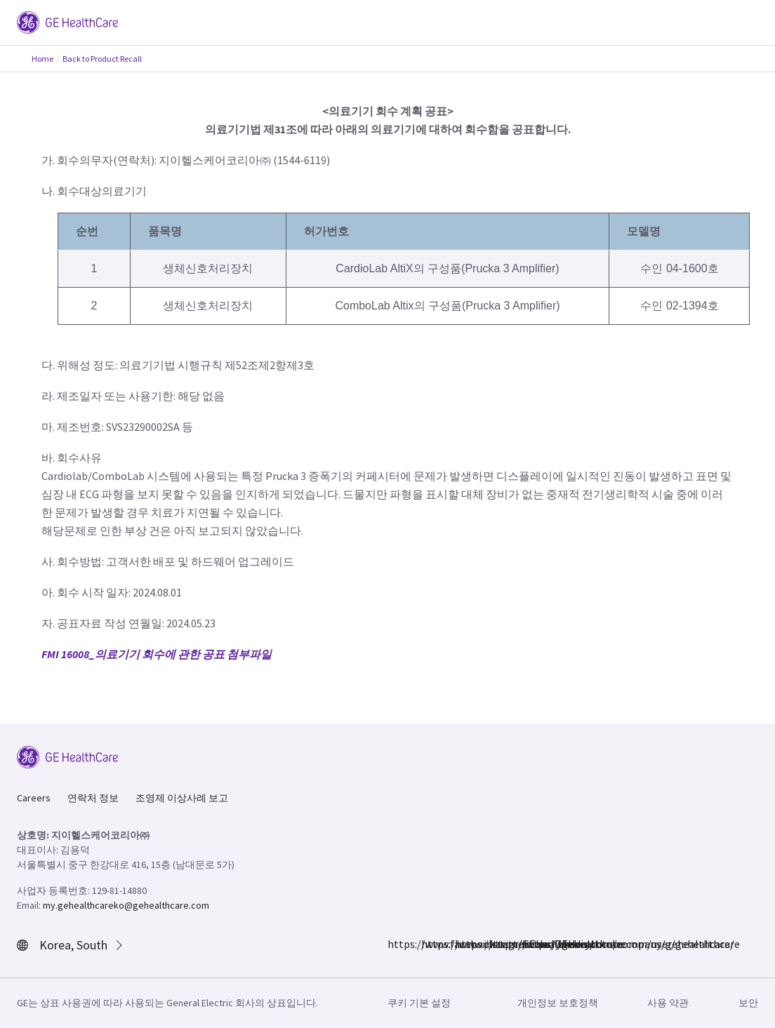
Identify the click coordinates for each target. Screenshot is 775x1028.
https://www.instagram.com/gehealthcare (429, 944)
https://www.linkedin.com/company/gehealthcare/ (497, 944)
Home (42, 58)
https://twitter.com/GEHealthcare (463, 944)
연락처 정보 (93, 798)
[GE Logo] (67, 21)
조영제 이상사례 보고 (181, 798)
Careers (34, 798)
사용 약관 (668, 1002)
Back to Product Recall (102, 58)
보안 (748, 1002)
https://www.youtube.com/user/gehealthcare (530, 944)
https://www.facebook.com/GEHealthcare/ (396, 944)
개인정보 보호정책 (557, 1002)
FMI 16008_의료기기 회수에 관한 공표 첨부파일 (156, 654)
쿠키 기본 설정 (419, 1002)
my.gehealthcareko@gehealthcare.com (126, 905)
